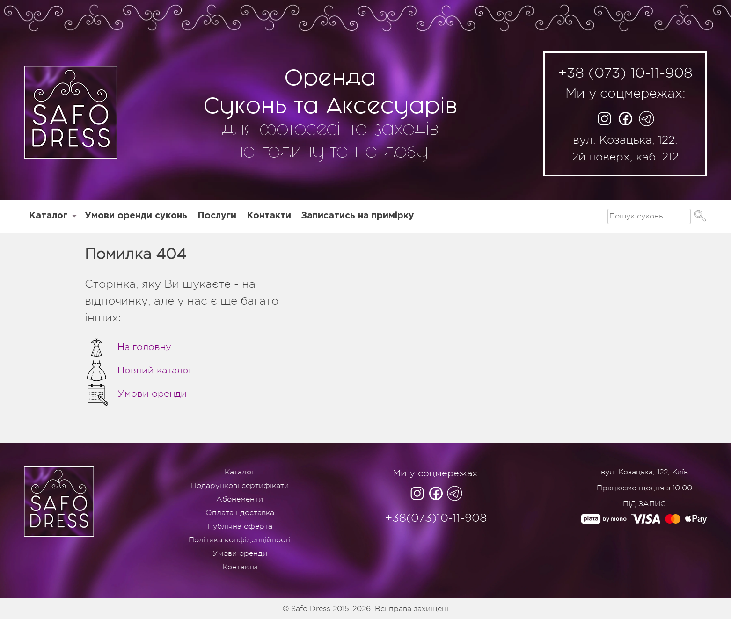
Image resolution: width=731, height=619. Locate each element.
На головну (128, 347)
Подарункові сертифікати (240, 485)
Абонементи (239, 499)
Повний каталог (139, 370)
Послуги (216, 216)
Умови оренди (136, 394)
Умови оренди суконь (136, 216)
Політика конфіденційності (240, 540)
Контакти (269, 216)
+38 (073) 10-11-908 (625, 73)
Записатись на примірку (357, 216)
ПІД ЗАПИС (644, 504)
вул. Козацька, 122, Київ (644, 472)
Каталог (48, 216)
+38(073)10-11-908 (436, 517)
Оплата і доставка (239, 513)
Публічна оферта (239, 526)
